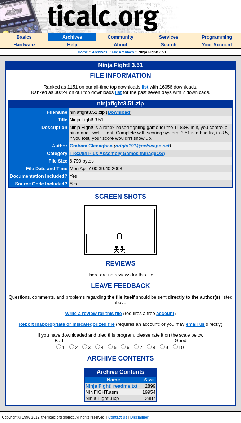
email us (195, 324)
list (145, 87)
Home (83, 52)
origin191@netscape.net (142, 145)
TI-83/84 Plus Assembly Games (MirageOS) (117, 153)
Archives (99, 52)
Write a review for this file (93, 313)
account (165, 313)
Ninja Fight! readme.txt (111, 386)
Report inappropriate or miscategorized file (67, 324)
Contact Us (117, 417)
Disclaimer (139, 417)
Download (119, 112)
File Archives (123, 52)
